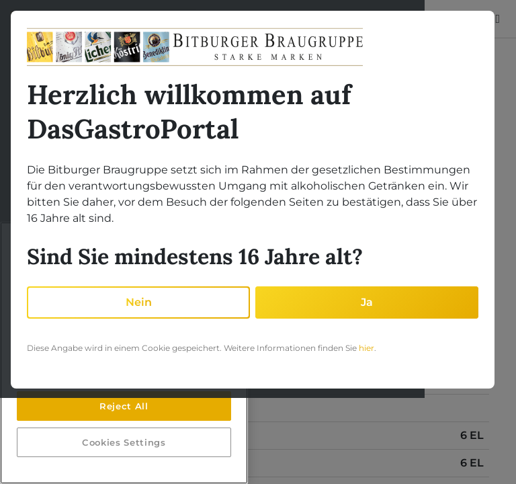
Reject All (123, 406)
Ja (367, 302)
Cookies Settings (124, 442)
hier (366, 348)
